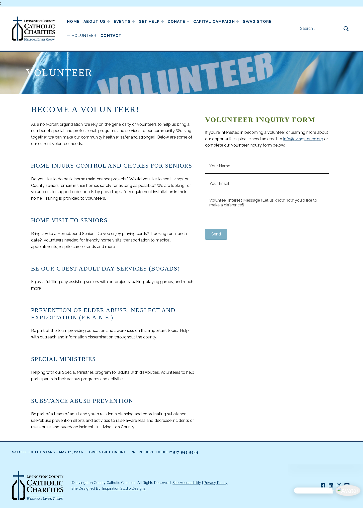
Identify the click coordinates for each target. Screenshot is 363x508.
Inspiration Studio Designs (124, 488)
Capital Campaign (214, 21)
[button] (216, 234)
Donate (176, 21)
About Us (94, 21)
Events (122, 21)
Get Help (149, 21)
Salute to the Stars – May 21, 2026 (47, 452)
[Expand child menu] (108, 21)
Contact (111, 35)
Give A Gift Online (107, 452)
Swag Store (257, 21)
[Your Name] (267, 166)
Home (73, 21)
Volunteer (84, 35)
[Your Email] (267, 183)
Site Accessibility (186, 482)
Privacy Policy (215, 482)
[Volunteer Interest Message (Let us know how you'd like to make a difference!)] (267, 210)
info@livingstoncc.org (303, 139)
